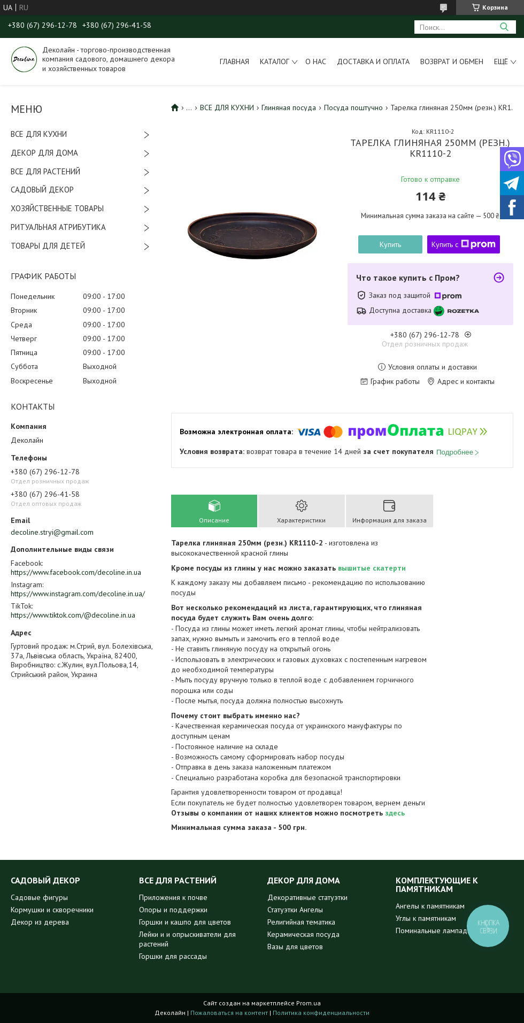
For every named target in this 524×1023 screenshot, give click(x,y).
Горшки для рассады (173, 956)
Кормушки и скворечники (52, 909)
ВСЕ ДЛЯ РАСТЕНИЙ (45, 171)
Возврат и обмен (451, 61)
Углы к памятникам (426, 918)
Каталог (274, 61)
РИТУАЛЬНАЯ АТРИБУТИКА (58, 227)
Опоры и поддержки (173, 909)
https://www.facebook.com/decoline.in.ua (76, 572)
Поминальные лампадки (435, 930)
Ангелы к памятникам (430, 906)
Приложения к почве (173, 897)
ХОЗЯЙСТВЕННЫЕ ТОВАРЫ (57, 208)
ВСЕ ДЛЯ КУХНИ (39, 134)
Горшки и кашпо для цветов (185, 922)
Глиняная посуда (288, 107)
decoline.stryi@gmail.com (52, 532)
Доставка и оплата (373, 61)
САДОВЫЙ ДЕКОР (42, 189)
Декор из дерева (40, 922)
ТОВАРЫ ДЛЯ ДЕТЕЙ (48, 246)
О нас (315, 61)
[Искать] (504, 27)
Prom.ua (308, 1003)
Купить (390, 244)
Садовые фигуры (39, 897)
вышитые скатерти (372, 568)
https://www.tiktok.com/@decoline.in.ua (73, 615)
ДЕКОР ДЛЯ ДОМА (44, 153)
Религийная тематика (301, 922)
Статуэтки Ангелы (295, 909)
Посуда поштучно (353, 107)
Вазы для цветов (295, 946)
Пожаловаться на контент (229, 1013)
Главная (234, 61)
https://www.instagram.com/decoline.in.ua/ (78, 593)
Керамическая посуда (303, 934)
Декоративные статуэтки (307, 897)
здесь (395, 813)
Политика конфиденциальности (321, 1013)
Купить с (463, 244)
